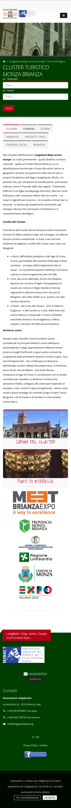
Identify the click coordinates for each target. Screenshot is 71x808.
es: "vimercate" (10, 79)
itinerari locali (17, 144)
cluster (11, 129)
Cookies (44, 745)
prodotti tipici (35, 137)
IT (33, 737)
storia (45, 129)
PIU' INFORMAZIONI (27, 797)
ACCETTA (50, 797)
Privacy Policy (30, 745)
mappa (39, 144)
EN (37, 737)
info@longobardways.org (20, 723)
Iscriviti (35, 679)
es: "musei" (8, 90)
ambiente (12, 137)
